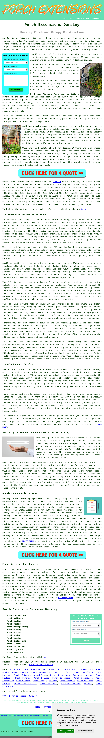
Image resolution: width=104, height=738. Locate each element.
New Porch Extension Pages (18, 716)
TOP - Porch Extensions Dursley (19, 696)
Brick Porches (22, 678)
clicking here (65, 598)
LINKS (70, 18)
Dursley (57, 182)
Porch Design (40, 681)
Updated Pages (35, 716)
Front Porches (67, 681)
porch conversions (64, 504)
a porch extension (36, 41)
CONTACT (86, 18)
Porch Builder (38, 669)
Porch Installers (19, 669)
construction (51, 220)
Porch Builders (85, 681)
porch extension (70, 151)
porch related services (36, 536)
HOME (64, 18)
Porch (5, 182)
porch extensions (57, 530)
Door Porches (23, 681)
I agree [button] (61, 730)
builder (62, 54)
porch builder (69, 119)
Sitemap (4, 716)
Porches (85, 209)
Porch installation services (42, 586)
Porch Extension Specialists (30, 675)
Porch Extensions (60, 675)
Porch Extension (61, 678)
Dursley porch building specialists (23, 499)
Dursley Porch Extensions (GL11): (21, 38)
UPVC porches (41, 533)
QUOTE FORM (28, 541)
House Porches (20, 672)
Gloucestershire (73, 536)
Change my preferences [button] (84, 730)
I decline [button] (70, 730)
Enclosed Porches (82, 675)
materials (41, 65)
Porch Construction (59, 669)
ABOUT (78, 18)
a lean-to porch (69, 372)
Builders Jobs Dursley (41, 665)
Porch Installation (25, 684)
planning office (49, 116)
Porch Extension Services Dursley (29, 609)
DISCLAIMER (96, 18)
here (46, 657)
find (11, 569)
